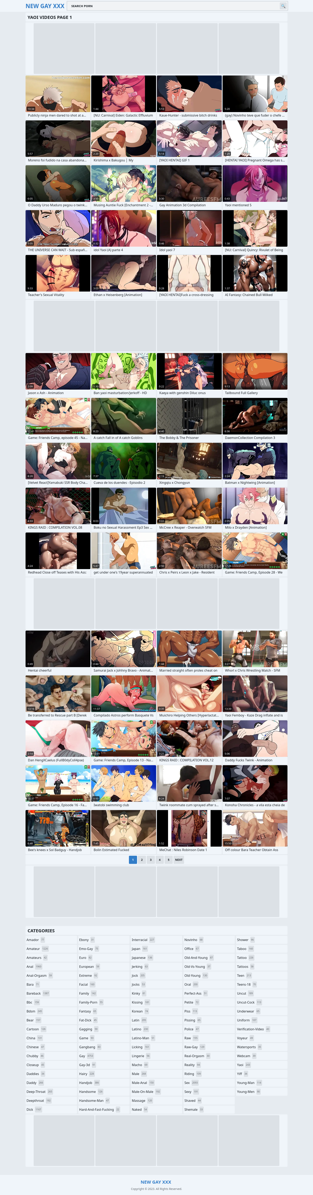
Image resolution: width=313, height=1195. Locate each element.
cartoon (36, 1029)
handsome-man (94, 1101)
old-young (196, 975)
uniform (247, 1020)
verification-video (253, 1029)
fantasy (88, 1011)
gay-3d (87, 1065)
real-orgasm (197, 1056)
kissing (141, 1002)
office (192, 949)
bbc (33, 1002)
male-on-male (146, 1092)
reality (192, 1065)
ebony (87, 940)
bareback (38, 993)
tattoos (245, 967)
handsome (91, 1092)
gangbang (90, 1047)
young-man (249, 1083)
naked (140, 1109)
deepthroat (39, 1101)
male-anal (143, 1083)
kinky (139, 993)
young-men (249, 1092)
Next (179, 860)
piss (191, 1011)
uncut (245, 993)
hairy (87, 1074)
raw (191, 1038)
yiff (242, 1074)
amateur (38, 949)
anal (34, 967)
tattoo (245, 958)
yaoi (244, 1065)
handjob (89, 1083)
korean (140, 1011)
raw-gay (194, 1047)
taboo (245, 949)
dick (34, 1109)
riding (193, 1074)
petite (191, 1002)
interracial (143, 940)
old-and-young (199, 958)
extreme (88, 975)
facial (87, 984)
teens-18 (247, 984)
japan (140, 949)
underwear (248, 1011)
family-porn (91, 1002)
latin (139, 1020)
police (192, 1029)
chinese (36, 1047)
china (35, 1038)
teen (244, 975)
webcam (246, 1056)
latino (140, 1029)
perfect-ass (196, 993)
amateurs (37, 958)
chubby (35, 1056)
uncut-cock (249, 1002)
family (88, 993)
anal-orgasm (40, 975)
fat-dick (88, 1020)
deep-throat (40, 1092)
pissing (193, 1020)
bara (33, 984)
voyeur (245, 1038)
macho (140, 1065)
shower (246, 940)
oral (191, 984)
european (89, 967)
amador (36, 940)
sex (191, 1083)
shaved (193, 1101)
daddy (35, 1083)
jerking (140, 967)
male (139, 1074)
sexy (191, 1092)
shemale (194, 1109)
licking (141, 1047)
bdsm (35, 1011)
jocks (139, 984)
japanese (142, 958)
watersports (249, 1047)
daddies (36, 1074)
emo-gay (89, 949)
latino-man (143, 1038)
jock (139, 975)
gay (86, 1056)
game (87, 1038)
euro (86, 958)
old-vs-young (197, 967)
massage (142, 1101)
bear (34, 1020)
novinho (194, 940)
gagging (89, 1029)
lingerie (141, 1056)
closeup (36, 1065)
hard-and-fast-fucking (99, 1109)
